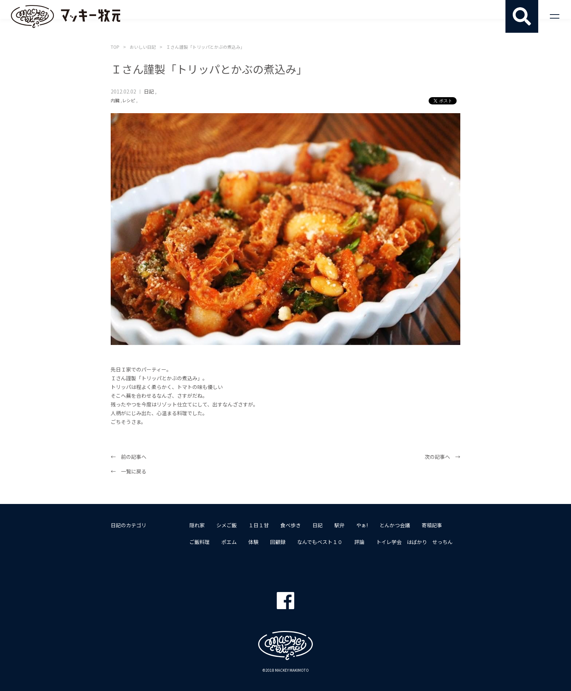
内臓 (115, 100)
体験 (253, 541)
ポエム (229, 541)
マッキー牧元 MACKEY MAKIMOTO (65, 16)
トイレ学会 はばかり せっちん (414, 541)
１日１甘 (258, 525)
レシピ (128, 100)
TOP (115, 47)
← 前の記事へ (128, 456)
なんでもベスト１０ (320, 541)
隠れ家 (197, 525)
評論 (359, 541)
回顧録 (278, 541)
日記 (149, 91)
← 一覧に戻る (128, 471)
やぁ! (362, 525)
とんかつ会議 (394, 525)
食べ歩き (290, 525)
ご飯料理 (199, 541)
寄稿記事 (432, 525)
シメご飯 (226, 525)
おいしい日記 (143, 47)
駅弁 (339, 525)
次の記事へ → (442, 456)
